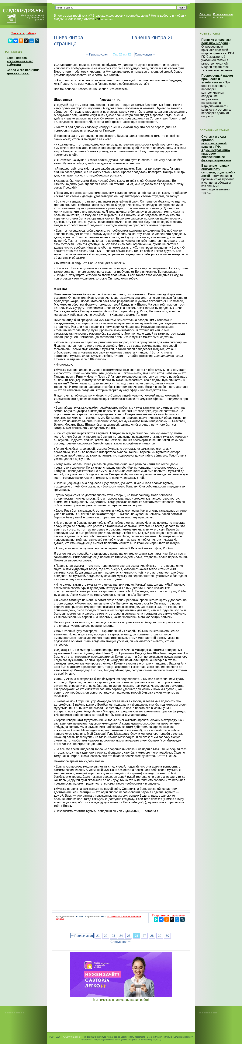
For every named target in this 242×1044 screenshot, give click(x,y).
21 (98, 935)
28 (152, 935)
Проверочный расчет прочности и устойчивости (217, 79)
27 (144, 935)
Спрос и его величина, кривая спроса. (23, 71)
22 (105, 935)
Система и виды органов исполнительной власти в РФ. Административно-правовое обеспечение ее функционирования (216, 148)
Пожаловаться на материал (223, 15)
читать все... (108, 19)
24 (121, 935)
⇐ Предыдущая (97, 54)
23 (113, 935)
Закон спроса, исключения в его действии (20, 61)
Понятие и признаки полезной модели (216, 41)
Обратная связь (205, 15)
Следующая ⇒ (145, 54)
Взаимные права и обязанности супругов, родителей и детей (218, 170)
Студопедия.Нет (72, 1036)
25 (128, 935)
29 (159, 935)
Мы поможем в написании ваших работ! (121, 999)
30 (167, 935)
